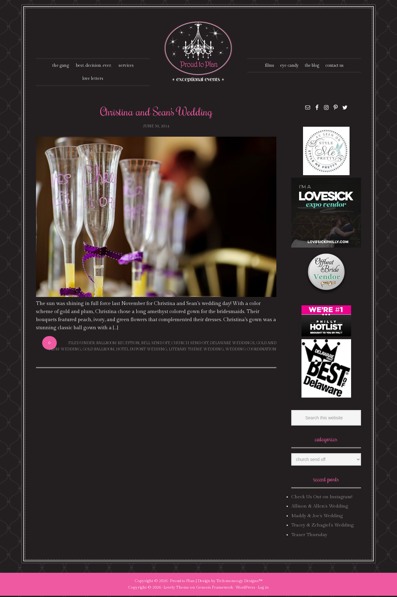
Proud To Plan (198, 51)
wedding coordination (250, 350)
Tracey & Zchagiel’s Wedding (322, 526)
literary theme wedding (196, 350)
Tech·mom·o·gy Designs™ (239, 582)
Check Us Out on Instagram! (321, 498)
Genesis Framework (214, 588)
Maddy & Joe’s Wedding (317, 517)
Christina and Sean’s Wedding (156, 112)
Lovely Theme (176, 588)
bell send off (155, 344)
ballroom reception (118, 344)
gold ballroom (98, 350)
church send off (189, 344)
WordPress (245, 588)
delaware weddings (232, 344)
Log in (263, 588)
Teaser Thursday (309, 535)
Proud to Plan (182, 582)
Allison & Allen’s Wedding (319, 507)
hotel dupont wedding (141, 350)
